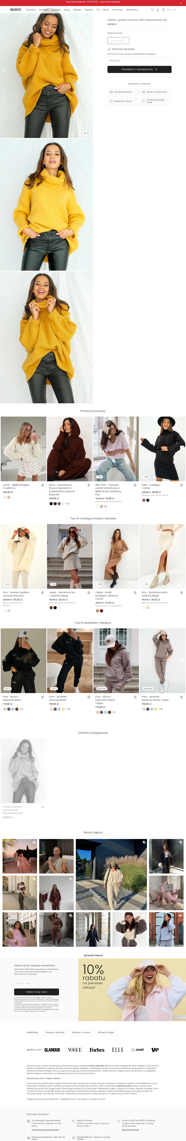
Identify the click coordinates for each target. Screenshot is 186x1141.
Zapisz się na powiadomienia (45, 1129)
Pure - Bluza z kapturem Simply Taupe (105, 700)
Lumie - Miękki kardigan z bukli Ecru (16, 486)
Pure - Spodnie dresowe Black (58, 698)
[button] (163, 10)
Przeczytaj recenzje (130, 1129)
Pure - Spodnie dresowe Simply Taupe (155, 698)
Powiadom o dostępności (139, 69)
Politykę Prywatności (37, 1008)
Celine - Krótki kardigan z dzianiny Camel (106, 595)
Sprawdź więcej (93, 955)
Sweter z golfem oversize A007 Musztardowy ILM (13, 810)
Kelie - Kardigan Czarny (151, 486)
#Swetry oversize (81, 1032)
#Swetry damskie (55, 1032)
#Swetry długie (106, 1032)
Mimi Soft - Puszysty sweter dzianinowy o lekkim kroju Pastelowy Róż (108, 489)
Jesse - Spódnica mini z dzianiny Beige (62, 594)
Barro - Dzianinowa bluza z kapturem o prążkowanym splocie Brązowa (62, 489)
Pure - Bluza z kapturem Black (12, 698)
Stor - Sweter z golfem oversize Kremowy (16, 594)
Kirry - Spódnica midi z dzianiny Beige (155, 594)
